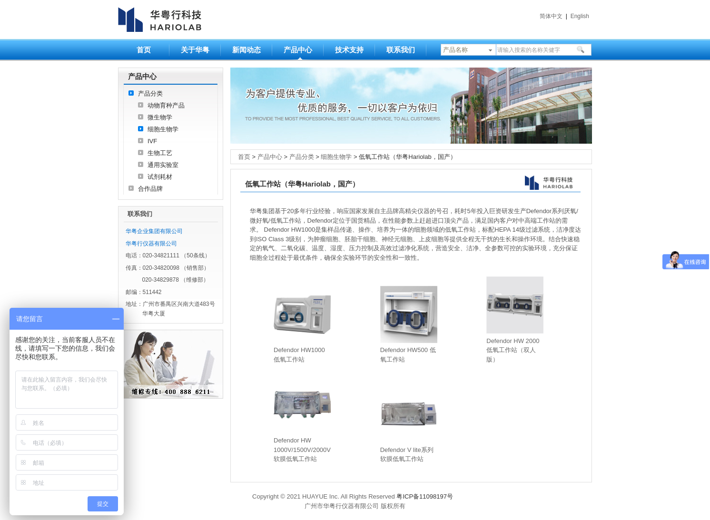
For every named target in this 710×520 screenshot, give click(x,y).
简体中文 (551, 16)
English (580, 16)
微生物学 (160, 117)
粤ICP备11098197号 (424, 496)
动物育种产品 (166, 105)
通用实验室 (163, 164)
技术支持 (349, 50)
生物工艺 (160, 153)
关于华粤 (195, 50)
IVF (152, 141)
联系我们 (400, 50)
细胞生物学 (163, 129)
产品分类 (150, 93)
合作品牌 (150, 188)
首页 (144, 50)
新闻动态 (246, 50)
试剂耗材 (160, 176)
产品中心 (298, 50)
